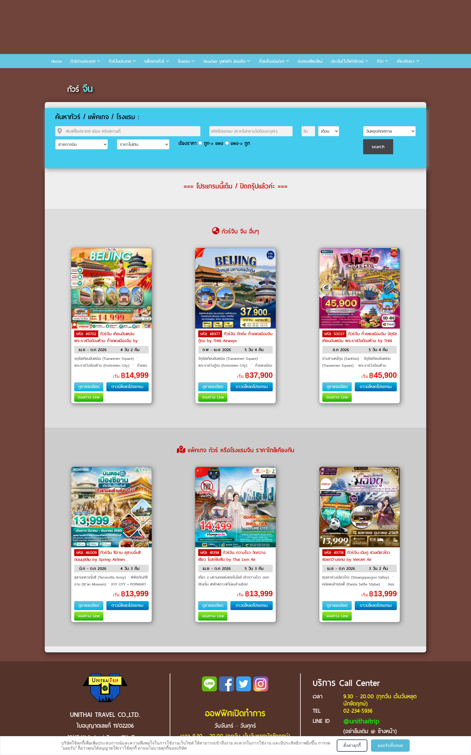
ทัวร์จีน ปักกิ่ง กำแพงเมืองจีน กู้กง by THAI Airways (235, 337)
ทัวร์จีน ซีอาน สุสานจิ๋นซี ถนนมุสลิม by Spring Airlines (107, 556)
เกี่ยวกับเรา (406, 61)
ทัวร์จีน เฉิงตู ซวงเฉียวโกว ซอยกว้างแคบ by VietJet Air (356, 556)
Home (56, 61)
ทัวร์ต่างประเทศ (82, 61)
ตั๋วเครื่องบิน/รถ (271, 61)
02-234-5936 (357, 710)
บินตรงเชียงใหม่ (310, 61)
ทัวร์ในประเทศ (120, 61)
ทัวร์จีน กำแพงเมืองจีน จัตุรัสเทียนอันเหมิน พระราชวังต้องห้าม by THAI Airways (359, 340)
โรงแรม (184, 61)
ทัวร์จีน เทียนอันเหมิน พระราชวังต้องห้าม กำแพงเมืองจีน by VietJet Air (106, 340)
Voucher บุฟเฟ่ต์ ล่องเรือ (224, 61)
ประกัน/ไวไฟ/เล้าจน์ (347, 61)
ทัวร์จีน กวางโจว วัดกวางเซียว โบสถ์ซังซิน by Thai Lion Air (232, 556)
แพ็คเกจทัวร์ (154, 61)
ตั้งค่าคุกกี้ (352, 745)
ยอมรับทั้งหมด (390, 745)
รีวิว (380, 61)
